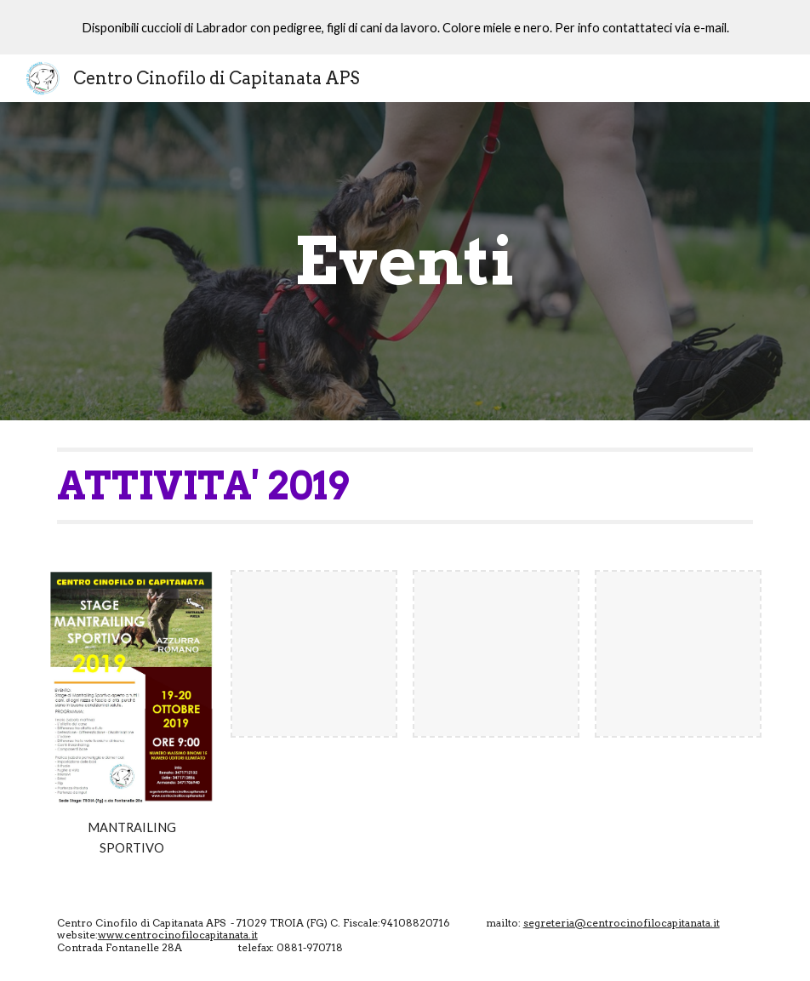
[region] (405, 27)
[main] (404, 261)
